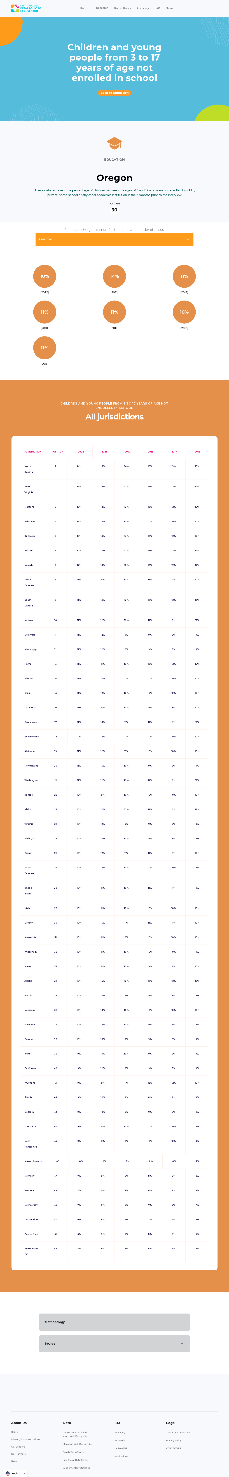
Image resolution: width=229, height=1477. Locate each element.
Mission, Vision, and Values (25, 1439)
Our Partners (18, 1454)
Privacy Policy (173, 1440)
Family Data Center (73, 1452)
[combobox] (15, 1473)
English (13, 1473)
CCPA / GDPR (173, 1448)
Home (14, 1432)
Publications (121, 1456)
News (169, 8)
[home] (26, 8)
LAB (157, 8)
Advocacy (143, 8)
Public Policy (122, 8)
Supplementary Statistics (76, 1468)
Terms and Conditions (178, 1432)
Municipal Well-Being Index (78, 1444)
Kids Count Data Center (76, 1460)
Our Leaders (18, 1446)
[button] (82, 8)
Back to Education (115, 92)
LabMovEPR (121, 1448)
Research (119, 1440)
